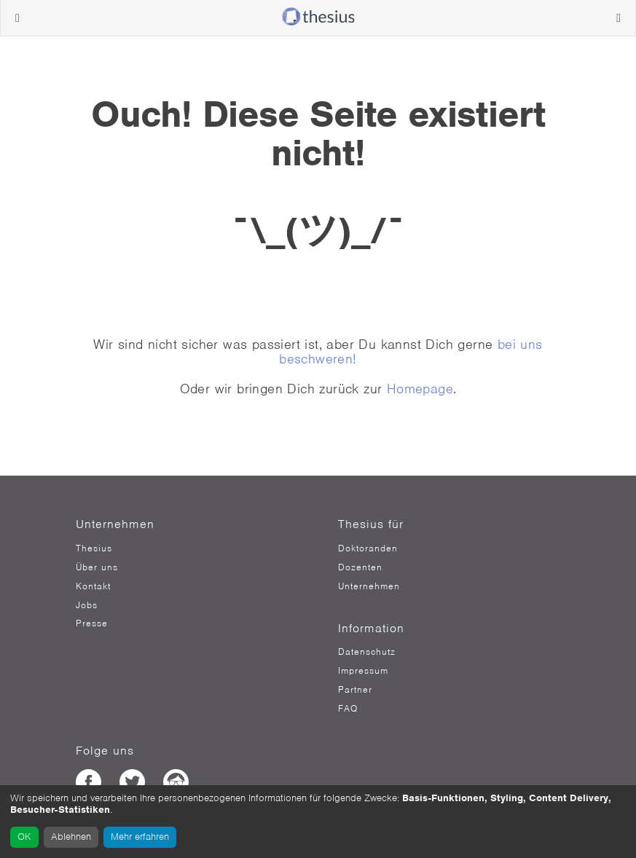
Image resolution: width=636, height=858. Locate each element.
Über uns (97, 567)
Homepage (420, 388)
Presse (92, 623)
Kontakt (93, 586)
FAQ (348, 709)
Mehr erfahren (140, 836)
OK (24, 836)
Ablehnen (71, 836)
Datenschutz (367, 652)
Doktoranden (368, 548)
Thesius (94, 548)
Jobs (87, 605)
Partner (355, 690)
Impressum (363, 671)
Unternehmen (369, 586)
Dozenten (360, 567)
